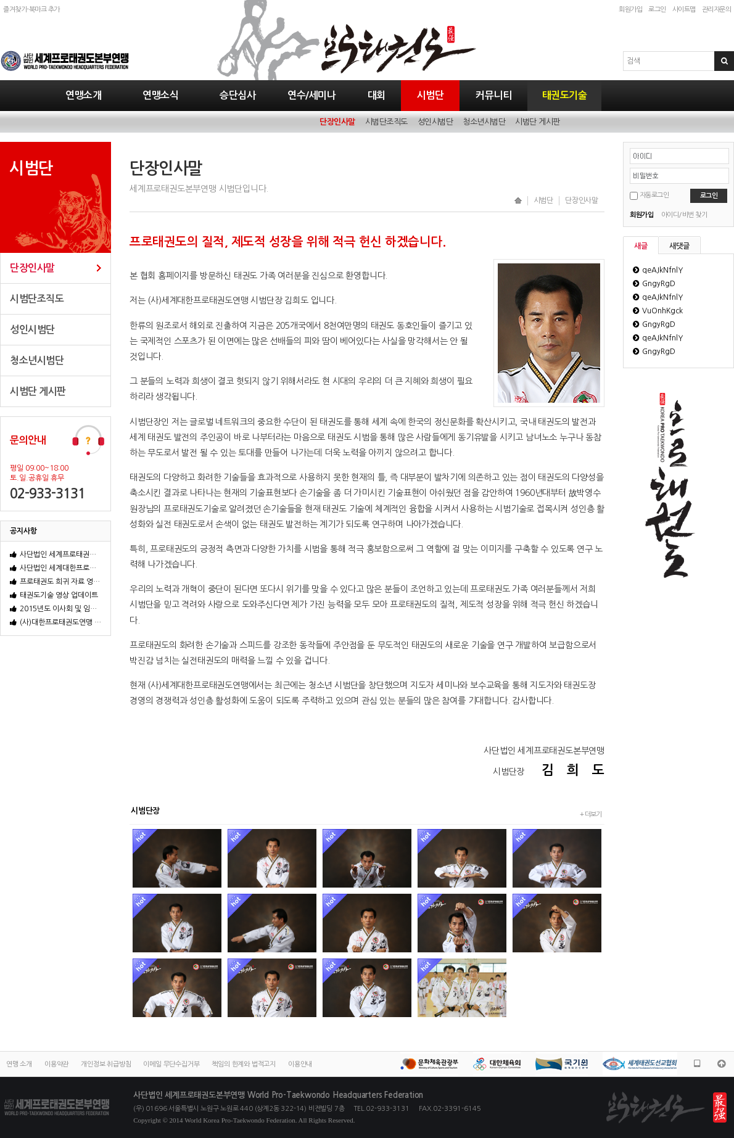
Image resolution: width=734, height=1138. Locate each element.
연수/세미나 (311, 95)
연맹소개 (83, 95)
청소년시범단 (484, 122)
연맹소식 (160, 95)
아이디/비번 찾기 (684, 215)
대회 (377, 95)
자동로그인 (654, 195)
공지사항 (23, 531)
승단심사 (237, 95)
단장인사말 (337, 122)
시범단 (430, 95)
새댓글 (679, 246)
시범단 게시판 (537, 122)
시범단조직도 (386, 122)
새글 (641, 246)
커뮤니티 (493, 95)
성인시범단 (435, 122)
